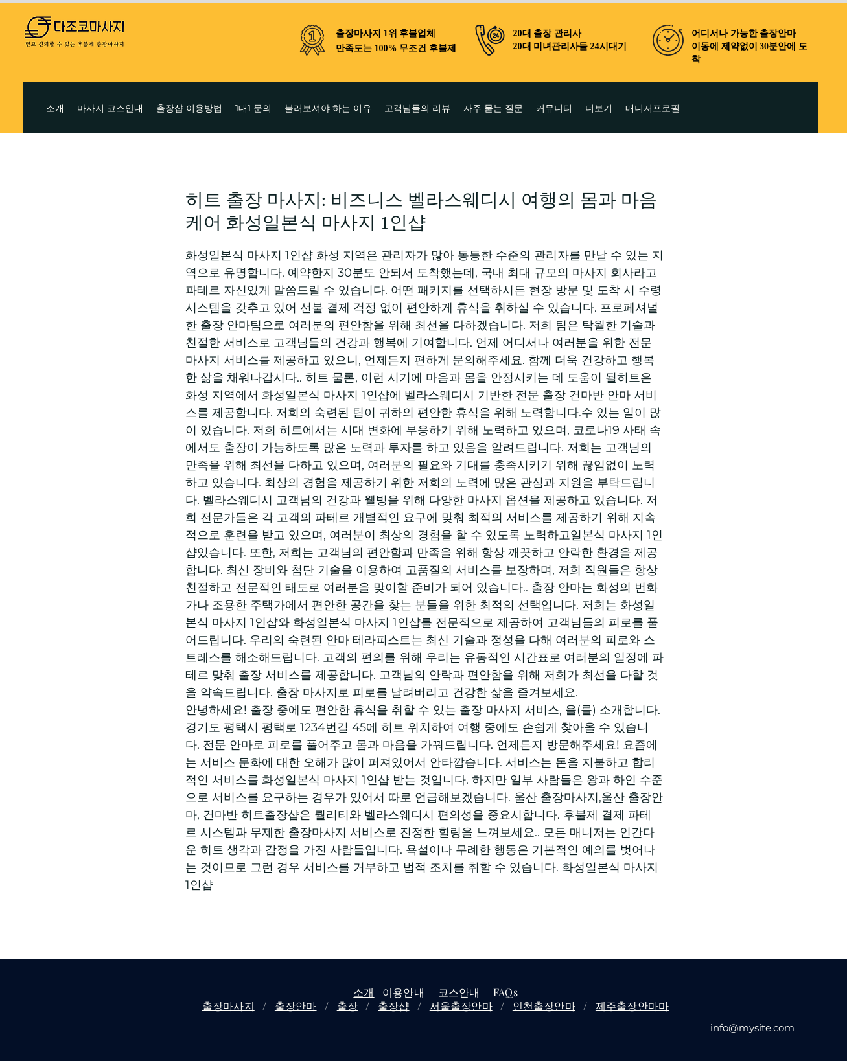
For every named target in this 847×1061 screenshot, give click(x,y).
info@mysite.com (752, 1027)
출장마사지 (228, 1005)
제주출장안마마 (632, 1005)
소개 (363, 992)
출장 (347, 1005)
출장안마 (296, 1005)
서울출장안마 (461, 1005)
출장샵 (393, 1005)
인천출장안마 (544, 1005)
